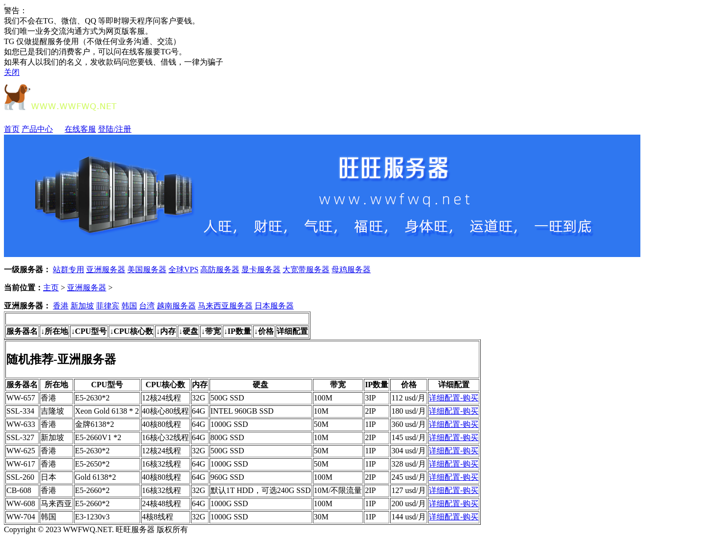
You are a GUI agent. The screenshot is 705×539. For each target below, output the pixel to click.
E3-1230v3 (92, 517)
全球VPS (183, 269)
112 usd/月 (408, 398)
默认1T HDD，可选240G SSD (261, 490)
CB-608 (18, 490)
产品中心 (42, 129)
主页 (51, 287)
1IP (370, 424)
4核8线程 (157, 517)
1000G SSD (229, 424)
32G (199, 398)
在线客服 (80, 129)
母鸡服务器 (351, 269)
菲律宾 (107, 306)
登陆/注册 (114, 129)
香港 (61, 306)
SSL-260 (20, 477)
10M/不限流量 (338, 490)
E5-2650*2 (92, 464)
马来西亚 (56, 503)
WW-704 (20, 517)
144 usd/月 (408, 517)
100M (323, 398)
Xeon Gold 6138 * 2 (107, 411)
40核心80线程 (165, 411)
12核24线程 (161, 398)
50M (321, 424)
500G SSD (227, 398)
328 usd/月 (408, 464)
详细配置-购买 (453, 398)
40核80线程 (161, 424)
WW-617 (20, 464)
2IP (370, 411)
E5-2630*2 (92, 398)
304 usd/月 (408, 450)
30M (321, 517)
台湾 (147, 306)
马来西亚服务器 (225, 306)
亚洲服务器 (105, 269)
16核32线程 (161, 464)
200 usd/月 (408, 503)
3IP (370, 398)
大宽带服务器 (305, 269)
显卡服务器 (261, 269)
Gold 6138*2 (95, 477)
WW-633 (20, 424)
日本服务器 (274, 306)
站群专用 (68, 269)
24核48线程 (161, 503)
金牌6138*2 (94, 424)
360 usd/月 (408, 424)
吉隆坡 (52, 411)
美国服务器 (146, 269)
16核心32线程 (165, 437)
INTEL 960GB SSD (242, 411)
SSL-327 (20, 437)
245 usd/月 (408, 477)
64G (199, 411)
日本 (48, 477)
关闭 (12, 72)
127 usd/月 (408, 490)
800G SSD (227, 437)
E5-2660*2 (92, 490)
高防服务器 (219, 269)
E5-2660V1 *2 (98, 437)
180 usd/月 (408, 411)
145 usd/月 (408, 437)
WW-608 (20, 503)
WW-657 (20, 398)
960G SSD (227, 477)
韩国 (129, 306)
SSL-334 (20, 411)
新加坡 (82, 306)
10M (321, 411)
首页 (12, 129)
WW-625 (20, 450)
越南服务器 (176, 306)
